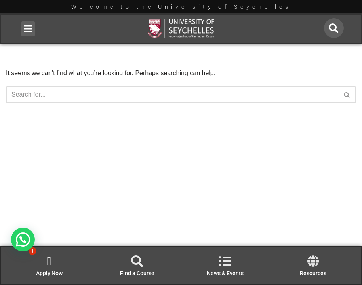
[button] (28, 28)
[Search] (172, 94)
